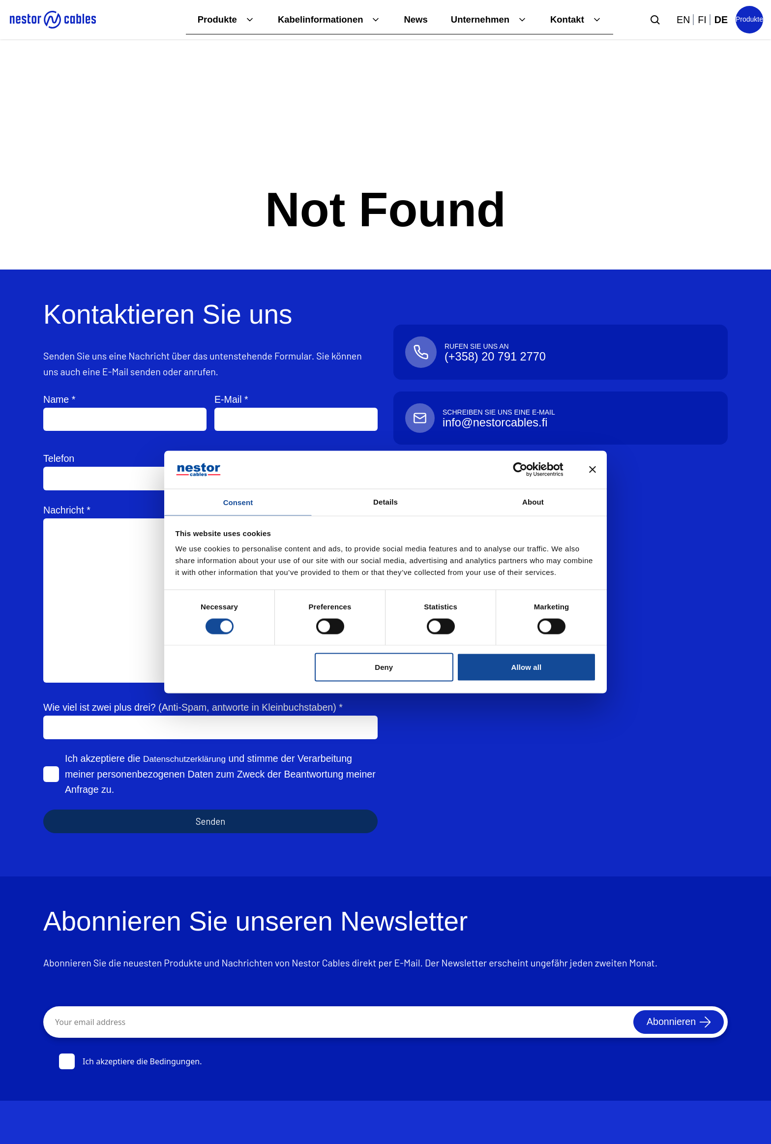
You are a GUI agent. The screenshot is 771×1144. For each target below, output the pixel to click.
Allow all (526, 668)
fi (702, 19)
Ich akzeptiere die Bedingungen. (130, 1061)
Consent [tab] (238, 502)
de (721, 19)
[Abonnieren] (675, 1022)
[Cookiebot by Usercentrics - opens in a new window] (528, 468)
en (683, 19)
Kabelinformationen (311, 19)
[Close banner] (592, 468)
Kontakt (566, 19)
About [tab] (533, 500)
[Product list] (749, 19)
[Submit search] (655, 20)
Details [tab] (385, 500)
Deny (384, 668)
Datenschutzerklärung (190, 758)
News (409, 19)
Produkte (204, 19)
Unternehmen (476, 19)
